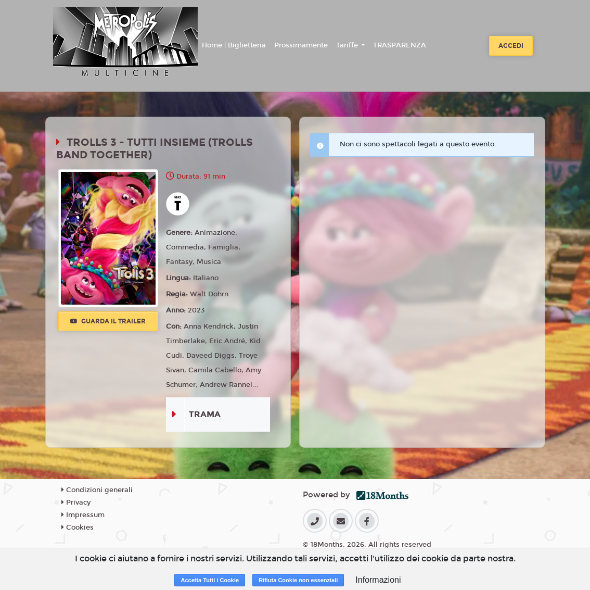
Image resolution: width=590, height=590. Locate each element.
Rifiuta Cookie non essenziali (298, 580)
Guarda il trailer (108, 321)
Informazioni (378, 579)
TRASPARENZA (399, 45)
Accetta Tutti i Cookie (210, 580)
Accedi (510, 45)
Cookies (77, 527)
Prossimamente (301, 45)
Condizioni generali (97, 490)
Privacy (76, 502)
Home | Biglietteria (234, 45)
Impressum (83, 515)
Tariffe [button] (348, 45)
